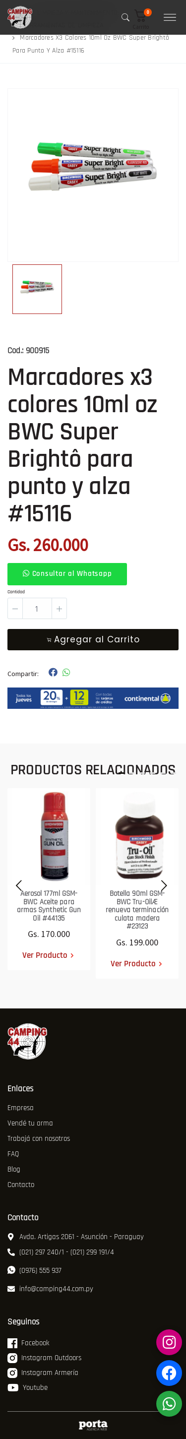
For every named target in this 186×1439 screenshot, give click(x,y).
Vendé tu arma (30, 1123)
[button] (144, 19)
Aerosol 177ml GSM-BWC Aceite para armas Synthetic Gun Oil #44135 (49, 906)
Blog (13, 1169)
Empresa (20, 1108)
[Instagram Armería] (169, 1342)
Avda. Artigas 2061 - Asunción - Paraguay (75, 1237)
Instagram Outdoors (44, 1358)
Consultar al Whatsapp (67, 573)
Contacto (20, 1184)
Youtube (27, 1388)
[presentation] (16, 883)
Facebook (28, 1343)
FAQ (13, 1154)
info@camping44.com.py (50, 1289)
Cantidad (16, 592)
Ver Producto (44, 955)
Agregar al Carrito (93, 639)
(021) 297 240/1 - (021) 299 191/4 (60, 1252)
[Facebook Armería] (169, 1373)
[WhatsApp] (169, 1404)
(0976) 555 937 (34, 1270)
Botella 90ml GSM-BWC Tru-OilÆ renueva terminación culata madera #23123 (137, 910)
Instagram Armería (42, 1373)
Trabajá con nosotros (38, 1138)
